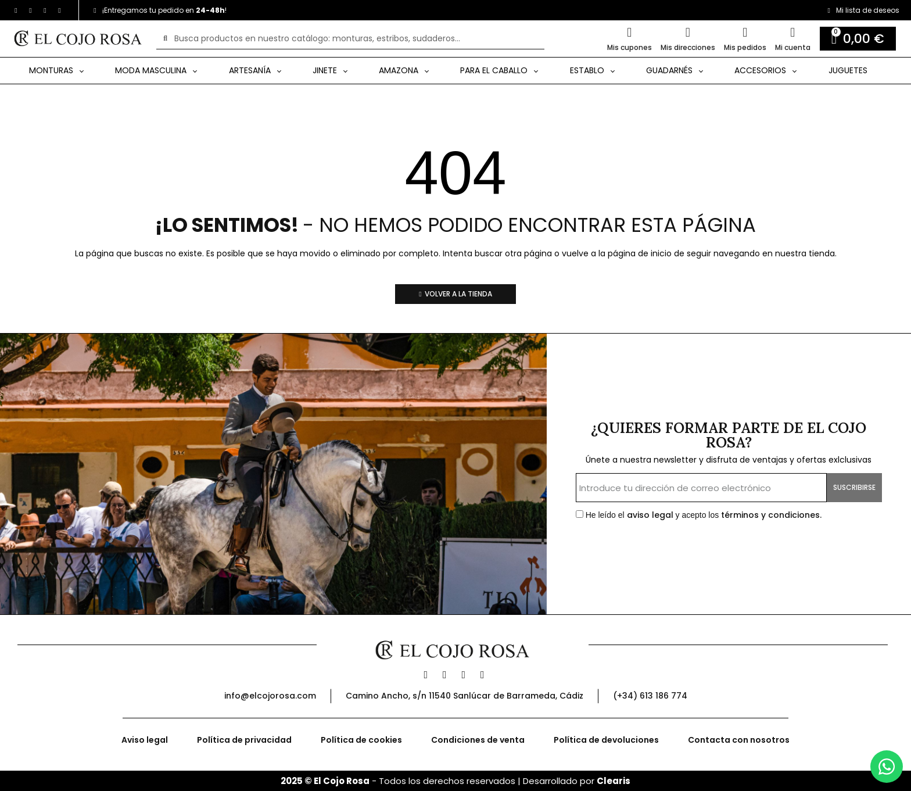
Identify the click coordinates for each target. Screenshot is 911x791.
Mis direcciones (688, 47)
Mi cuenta (792, 47)
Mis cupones (629, 47)
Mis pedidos (745, 47)
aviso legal (651, 515)
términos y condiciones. (771, 515)
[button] (455, 294)
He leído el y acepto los (699, 515)
